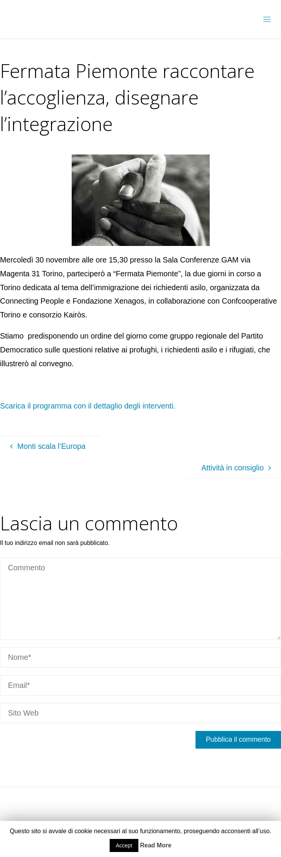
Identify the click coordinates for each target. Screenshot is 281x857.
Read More (155, 845)
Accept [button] (124, 845)
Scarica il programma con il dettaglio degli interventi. (87, 406)
